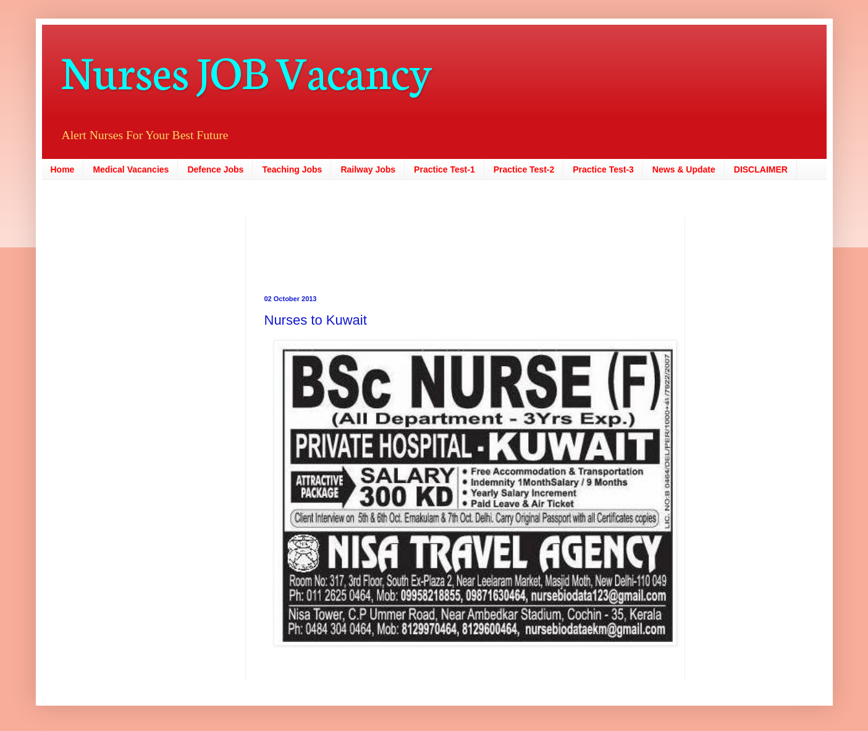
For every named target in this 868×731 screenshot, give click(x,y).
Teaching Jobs (292, 169)
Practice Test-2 (524, 169)
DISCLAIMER (761, 169)
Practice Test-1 (444, 169)
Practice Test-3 (603, 169)
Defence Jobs (215, 169)
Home (63, 169)
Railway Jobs (367, 169)
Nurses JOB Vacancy (246, 69)
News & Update (683, 169)
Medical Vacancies (131, 169)
